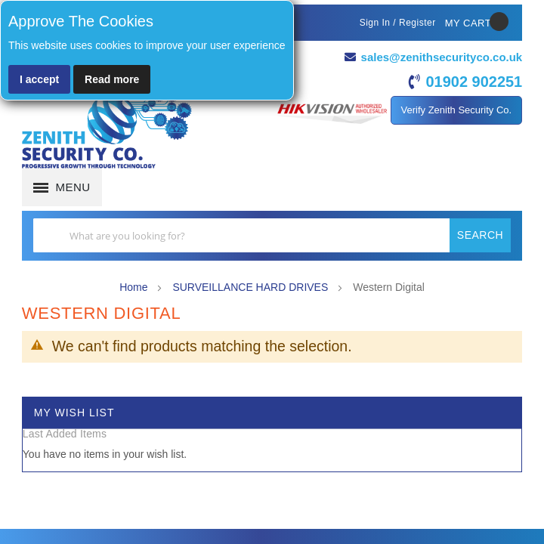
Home (134, 286)
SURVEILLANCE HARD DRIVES (251, 286)
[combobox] (272, 235)
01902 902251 (473, 81)
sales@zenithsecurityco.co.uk (441, 57)
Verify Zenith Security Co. (456, 110)
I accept (39, 79)
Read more (112, 79)
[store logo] (107, 128)
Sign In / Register (398, 22)
